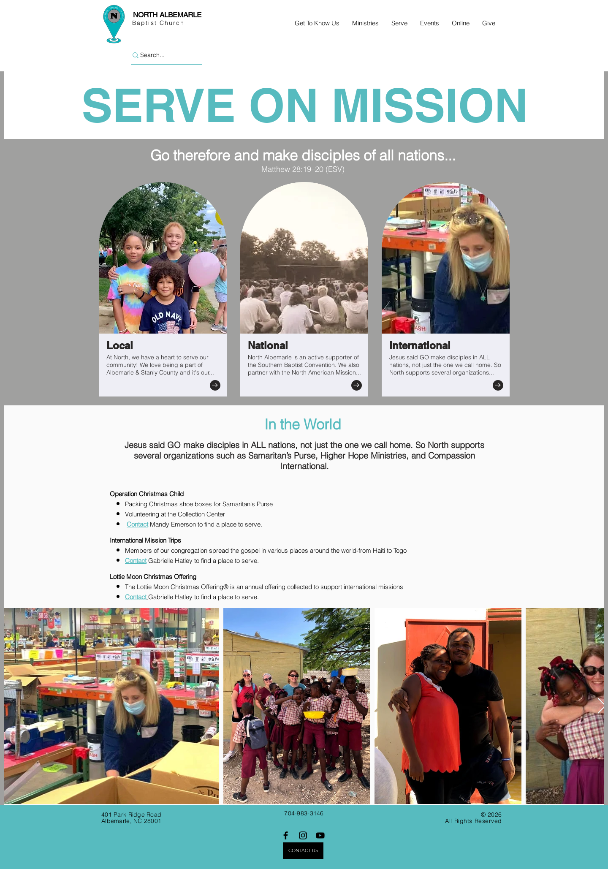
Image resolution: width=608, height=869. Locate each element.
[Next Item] (602, 706)
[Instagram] (303, 835)
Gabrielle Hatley (171, 561)
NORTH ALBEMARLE (167, 15)
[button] (317, 23)
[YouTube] (320, 835)
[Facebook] (285, 835)
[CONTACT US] (303, 850)
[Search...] (162, 55)
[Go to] (215, 385)
